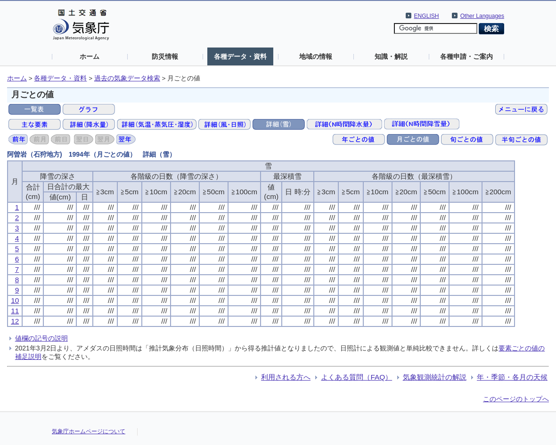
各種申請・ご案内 (466, 56)
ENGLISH (426, 16)
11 (15, 311)
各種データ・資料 (240, 56)
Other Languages (482, 16)
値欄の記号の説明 (41, 338)
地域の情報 (315, 56)
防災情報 (165, 56)
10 (15, 300)
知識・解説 (391, 56)
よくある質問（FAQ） (356, 377)
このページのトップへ (516, 399)
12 (15, 321)
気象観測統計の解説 (434, 377)
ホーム (89, 56)
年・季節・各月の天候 (512, 377)
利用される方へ (286, 377)
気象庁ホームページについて (88, 431)
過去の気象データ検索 (127, 78)
